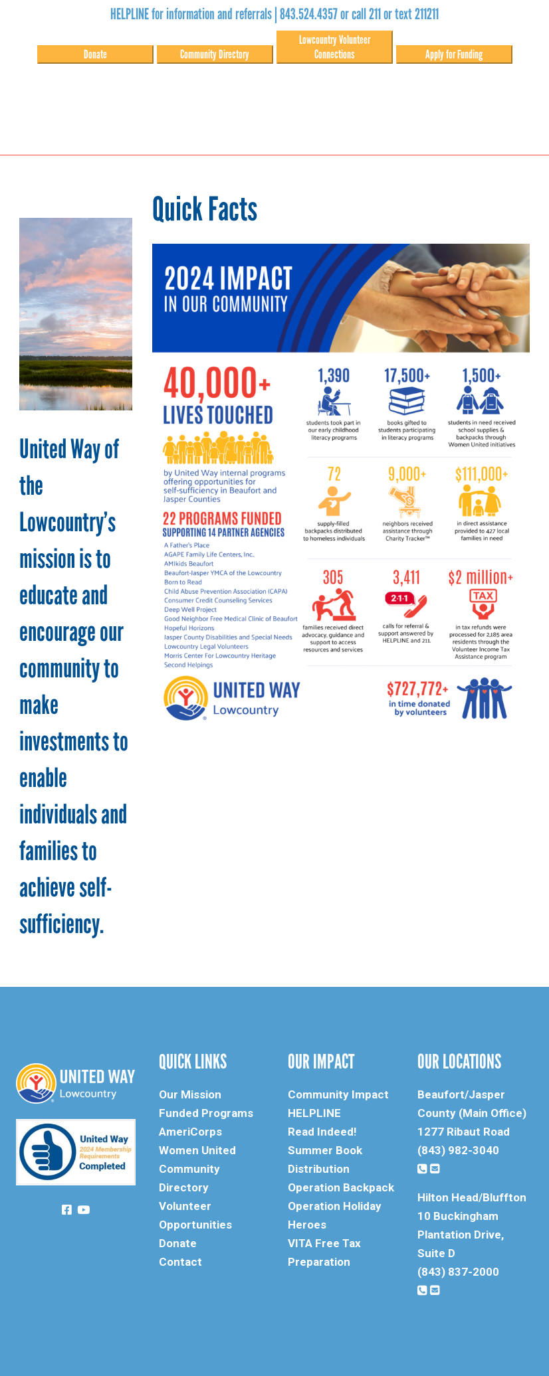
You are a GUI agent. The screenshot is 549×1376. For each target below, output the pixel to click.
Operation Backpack (341, 1187)
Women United (197, 1150)
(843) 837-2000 (458, 1271)
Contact (180, 1261)
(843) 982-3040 (458, 1150)
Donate (95, 54)
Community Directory (214, 54)
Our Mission (190, 1094)
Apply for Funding (454, 54)
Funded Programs (206, 1113)
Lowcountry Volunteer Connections (334, 47)
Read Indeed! (322, 1131)
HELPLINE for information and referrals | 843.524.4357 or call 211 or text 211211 (274, 14)
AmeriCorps (190, 1131)
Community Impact (338, 1094)
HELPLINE (314, 1113)
